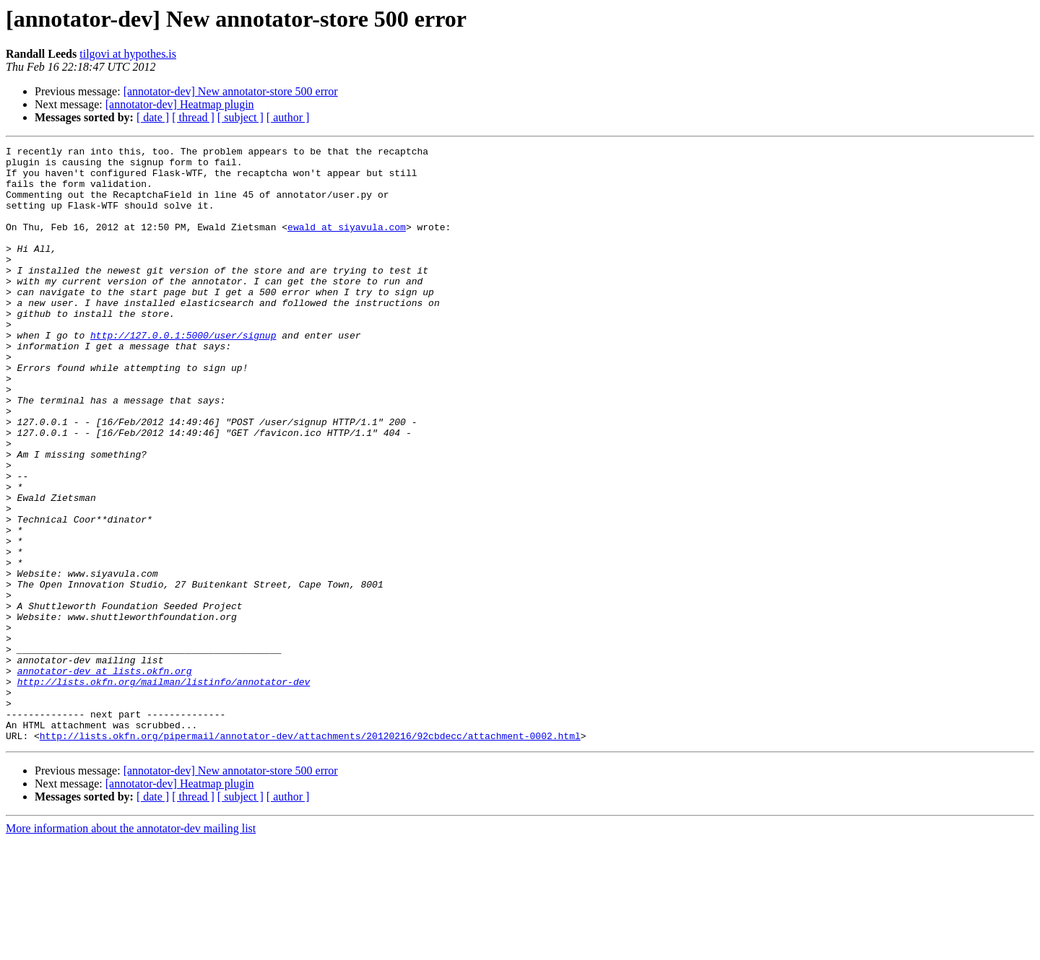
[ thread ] (193, 117)
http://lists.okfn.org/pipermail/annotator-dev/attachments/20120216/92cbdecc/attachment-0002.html (310, 854)
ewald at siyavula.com (346, 243)
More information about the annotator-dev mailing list (131, 947)
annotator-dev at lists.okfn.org (104, 776)
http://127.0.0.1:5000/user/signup (183, 373)
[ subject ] (240, 117)
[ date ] (152, 117)
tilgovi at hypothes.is (127, 54)
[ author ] (288, 117)
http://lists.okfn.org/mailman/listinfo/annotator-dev (164, 789)
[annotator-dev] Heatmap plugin (179, 104)
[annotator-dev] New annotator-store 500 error (231, 91)
